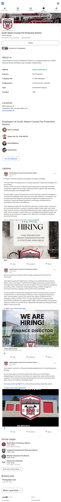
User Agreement (35, 500)
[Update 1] (30, 218)
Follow (30, 43)
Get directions (8, 111)
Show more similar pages (12, 469)
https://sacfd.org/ (39, 70)
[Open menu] (58, 25)
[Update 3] (30, 397)
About (33, 497)
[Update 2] (30, 313)
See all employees (10, 159)
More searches (12, 490)
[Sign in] (58, 3)
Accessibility (5, 500)
